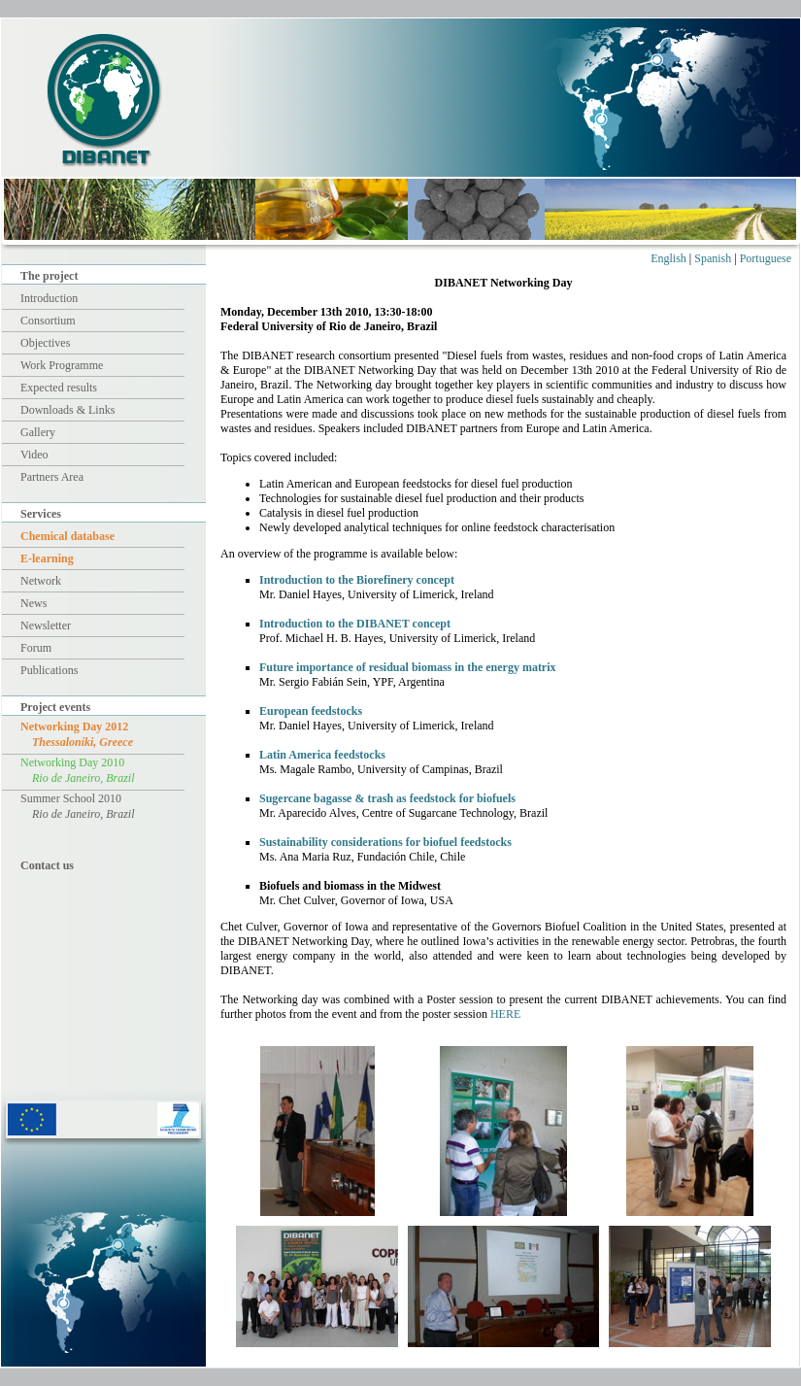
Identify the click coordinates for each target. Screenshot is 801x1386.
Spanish (712, 258)
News (33, 603)
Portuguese (765, 258)
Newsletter (45, 625)
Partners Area (51, 477)
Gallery (37, 432)
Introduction (49, 298)
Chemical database (67, 536)
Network (40, 581)
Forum (35, 648)
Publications (49, 670)
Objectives (45, 343)
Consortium (48, 320)
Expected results (58, 387)
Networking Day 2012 (76, 734)
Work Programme (61, 365)
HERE (505, 1014)
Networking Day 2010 (77, 770)
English (668, 258)
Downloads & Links (67, 410)
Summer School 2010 (77, 806)
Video (34, 454)
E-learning (47, 558)
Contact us (47, 865)
